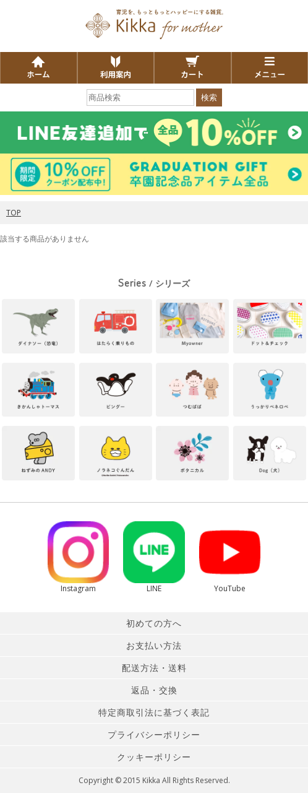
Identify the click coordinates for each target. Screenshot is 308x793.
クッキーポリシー (154, 757)
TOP (13, 212)
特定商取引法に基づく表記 (154, 712)
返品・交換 (154, 690)
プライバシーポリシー (154, 734)
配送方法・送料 (154, 668)
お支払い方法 (154, 645)
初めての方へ (154, 623)
